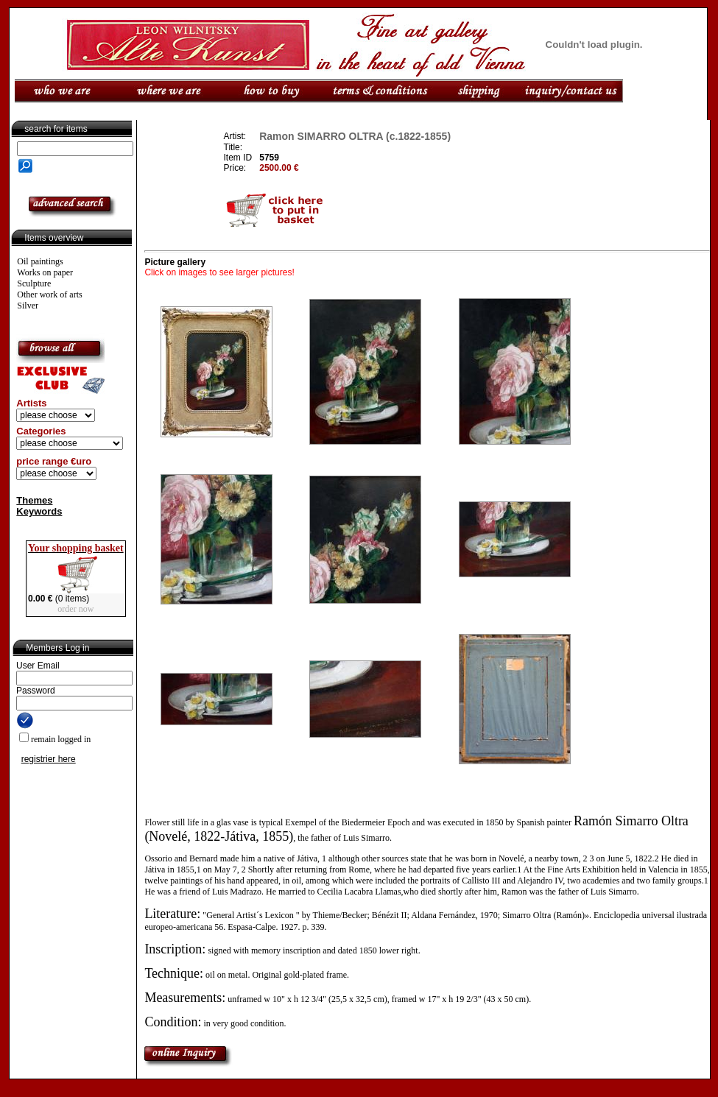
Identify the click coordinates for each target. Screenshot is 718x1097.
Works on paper (45, 272)
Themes (34, 500)
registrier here (48, 759)
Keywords (39, 511)
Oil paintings (40, 261)
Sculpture (34, 283)
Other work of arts (49, 294)
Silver (27, 305)
